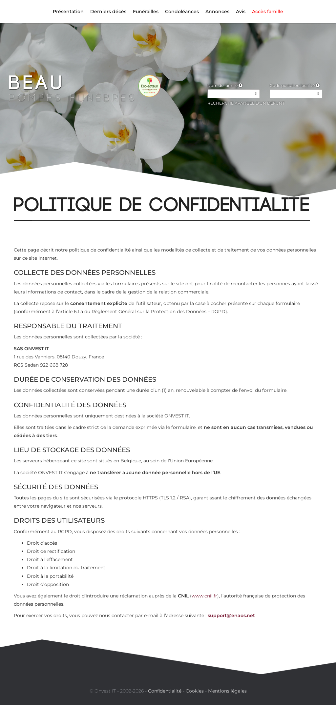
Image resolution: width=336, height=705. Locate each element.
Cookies (195, 691)
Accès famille (267, 11)
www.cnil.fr (204, 596)
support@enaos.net (231, 615)
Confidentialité (164, 691)
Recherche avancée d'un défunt (245, 103)
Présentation (68, 11)
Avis (240, 11)
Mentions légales (227, 691)
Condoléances (182, 11)
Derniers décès (108, 11)
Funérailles (145, 11)
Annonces (217, 11)
